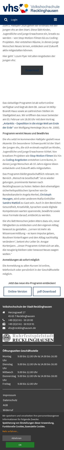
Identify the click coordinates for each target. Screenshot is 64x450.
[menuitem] (6, 19)
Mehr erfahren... (10, 431)
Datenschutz (10, 400)
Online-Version (17, 291)
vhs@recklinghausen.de (22, 328)
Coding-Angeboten (16, 159)
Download (32, 70)
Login (14, 19)
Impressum (9, 395)
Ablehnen (17, 438)
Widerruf (8, 410)
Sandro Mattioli (12, 202)
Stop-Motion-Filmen (41, 155)
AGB (5, 405)
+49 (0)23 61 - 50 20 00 (20, 320)
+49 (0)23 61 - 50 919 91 (21, 324)
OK (20, 444)
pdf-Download (46, 291)
